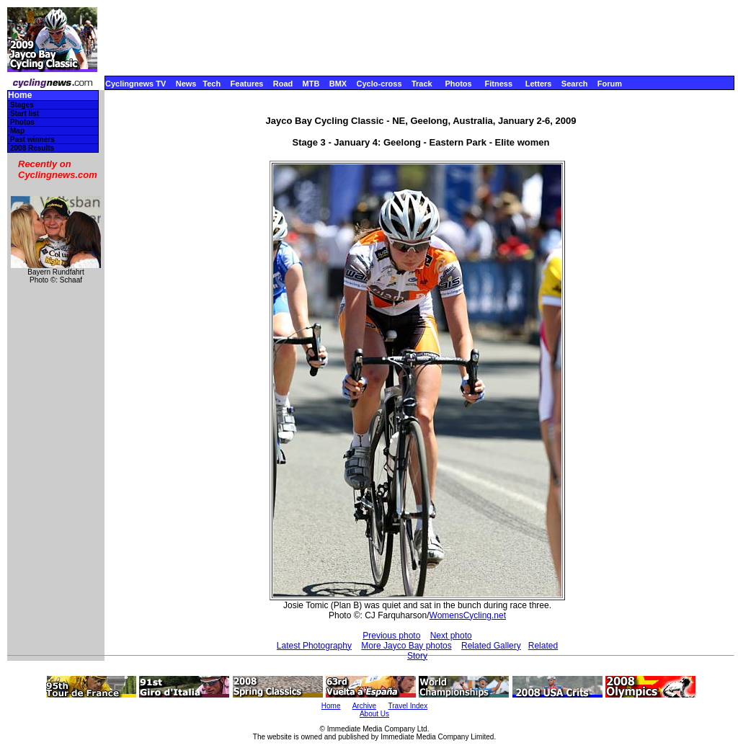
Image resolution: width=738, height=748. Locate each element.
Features (247, 83)
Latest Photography (314, 646)
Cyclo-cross (379, 83)
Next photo (451, 636)
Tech (212, 83)
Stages (22, 105)
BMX (338, 83)
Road (283, 83)
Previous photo (391, 636)
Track (422, 83)
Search (574, 83)
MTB (311, 83)
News (186, 83)
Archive (364, 706)
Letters (538, 83)
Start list (24, 113)
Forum (609, 83)
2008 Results (32, 148)
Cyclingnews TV (135, 83)
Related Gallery (491, 646)
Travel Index (408, 706)
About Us (374, 714)
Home (20, 95)
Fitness (498, 83)
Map (17, 131)
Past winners (32, 139)
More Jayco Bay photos (406, 646)
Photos (458, 83)
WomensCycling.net (468, 615)
